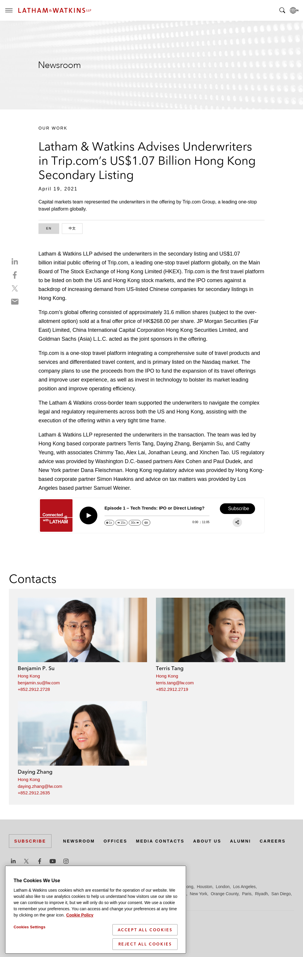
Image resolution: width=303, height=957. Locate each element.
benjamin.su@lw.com (39, 682)
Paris (247, 893)
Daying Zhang (35, 771)
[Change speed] (109, 523)
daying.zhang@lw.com (40, 786)
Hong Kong (29, 675)
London (223, 886)
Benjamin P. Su (36, 668)
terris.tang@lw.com (175, 682)
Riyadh (261, 893)
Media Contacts (160, 841)
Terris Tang (169, 668)
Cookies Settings (30, 927)
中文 (76, 228)
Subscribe (30, 841)
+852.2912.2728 (34, 689)
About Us (208, 841)
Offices (116, 841)
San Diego (281, 893)
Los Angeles (244, 886)
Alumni (241, 841)
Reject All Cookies (145, 944)
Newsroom (79, 841)
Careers (273, 841)
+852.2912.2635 (34, 792)
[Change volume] (146, 523)
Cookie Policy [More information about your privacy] (80, 915)
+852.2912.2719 (172, 689)
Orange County (224, 893)
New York (198, 893)
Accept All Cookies (145, 929)
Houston (204, 886)
